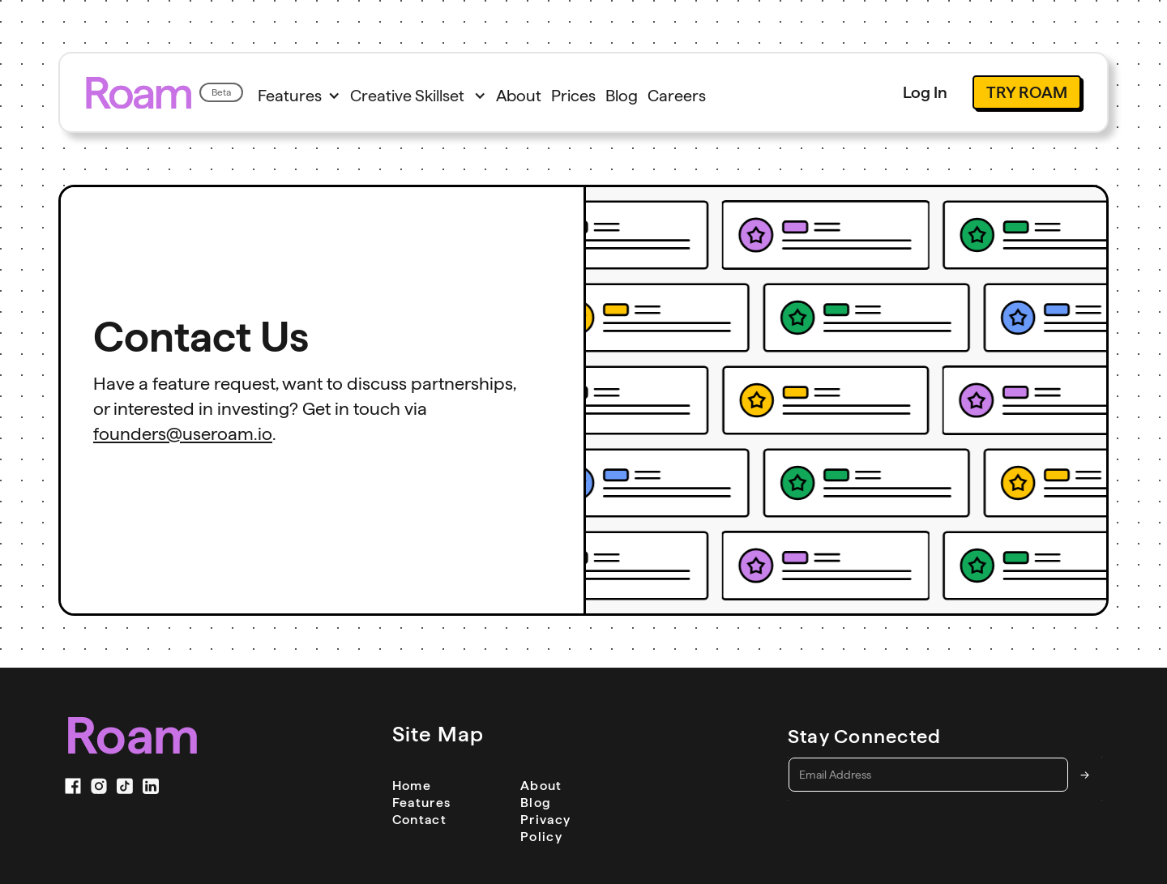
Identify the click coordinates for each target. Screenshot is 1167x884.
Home (411, 785)
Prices (573, 96)
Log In (925, 92)
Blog (621, 96)
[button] (299, 95)
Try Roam (1026, 92)
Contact (419, 819)
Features (427, 802)
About (518, 96)
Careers (677, 96)
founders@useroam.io (182, 433)
